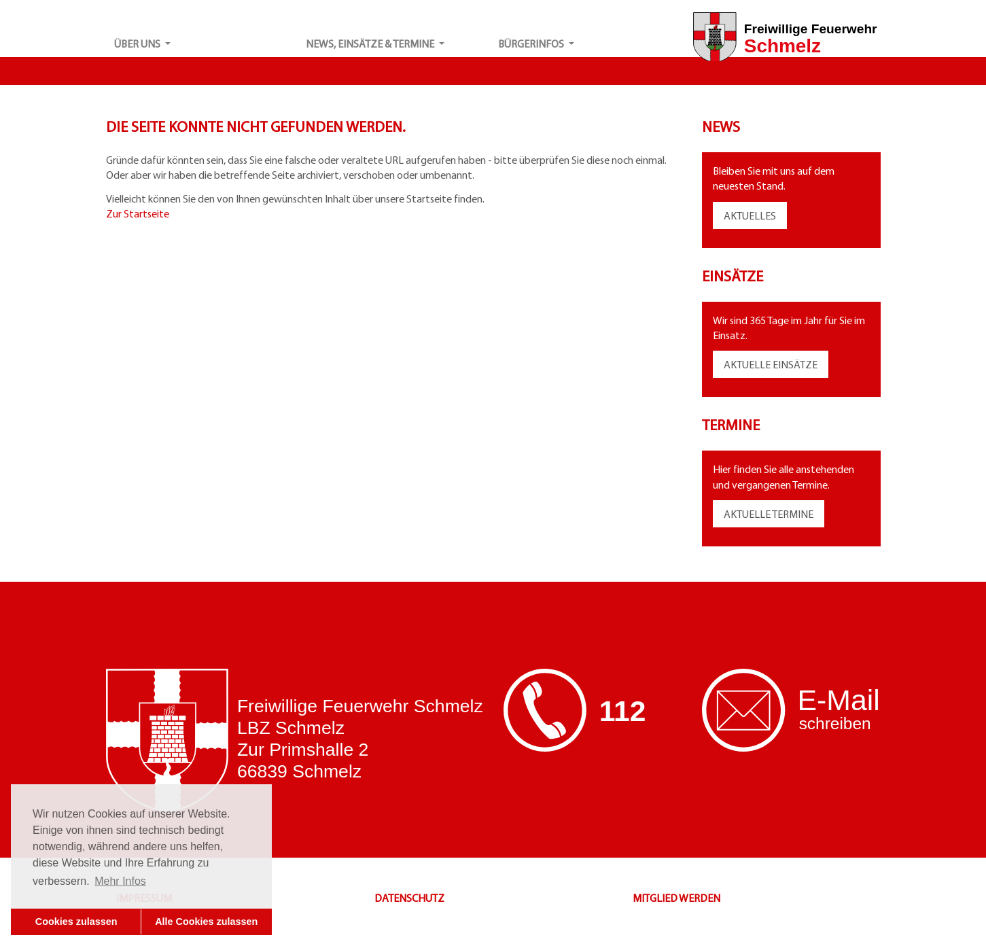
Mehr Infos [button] (120, 881)
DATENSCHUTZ (409, 898)
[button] (202, 43)
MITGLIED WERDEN (676, 898)
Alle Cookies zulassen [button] (206, 921)
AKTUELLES (750, 215)
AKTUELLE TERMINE (768, 514)
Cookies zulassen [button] (76, 921)
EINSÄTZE (795, 364)
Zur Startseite (137, 213)
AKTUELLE (748, 364)
